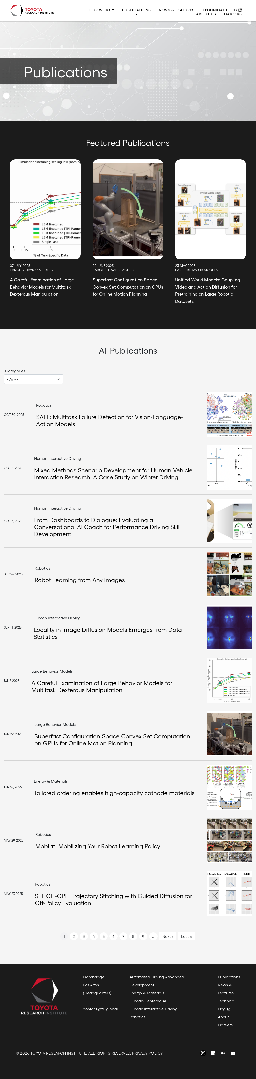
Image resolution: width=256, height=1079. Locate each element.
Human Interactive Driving (154, 1008)
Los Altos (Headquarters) (97, 988)
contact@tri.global (100, 1008)
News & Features (177, 10)
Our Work (100, 10)
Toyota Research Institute (32, 10)
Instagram (203, 1054)
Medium (223, 1054)
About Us (206, 14)
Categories (15, 370)
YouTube (233, 1054)
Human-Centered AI (148, 1000)
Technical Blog (220, 10)
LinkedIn (213, 1054)
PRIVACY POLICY (147, 1053)
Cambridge (93, 976)
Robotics (138, 1016)
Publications (136, 10)
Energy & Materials (147, 992)
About (223, 1016)
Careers (233, 14)
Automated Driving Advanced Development (157, 980)
